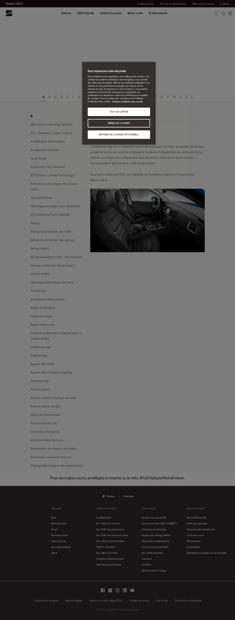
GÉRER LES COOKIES (119, 123)
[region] (119, 103)
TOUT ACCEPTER (119, 112)
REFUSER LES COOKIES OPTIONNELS (119, 134)
